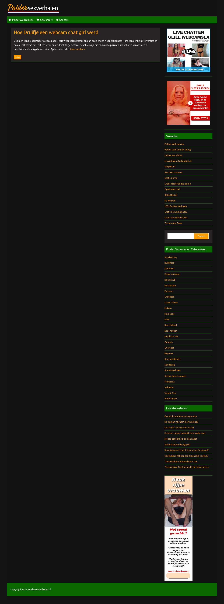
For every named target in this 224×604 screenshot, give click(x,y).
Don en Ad (169, 280)
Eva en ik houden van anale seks (180, 416)
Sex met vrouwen (173, 172)
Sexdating (169, 364)
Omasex (168, 342)
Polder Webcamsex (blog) (177, 149)
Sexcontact (46, 20)
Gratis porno (170, 178)
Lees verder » (77, 49)
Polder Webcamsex (22, 20)
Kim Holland (170, 325)
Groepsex (169, 296)
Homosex (169, 314)
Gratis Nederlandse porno (177, 183)
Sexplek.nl (169, 166)
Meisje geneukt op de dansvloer (180, 438)
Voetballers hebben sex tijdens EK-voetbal (186, 456)
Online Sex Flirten (173, 155)
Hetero (168, 308)
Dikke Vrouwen (172, 274)
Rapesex (168, 353)
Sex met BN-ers (172, 359)
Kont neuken (170, 331)
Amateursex (170, 257)
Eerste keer (170, 285)
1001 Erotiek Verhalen (175, 206)
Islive (17, 57)
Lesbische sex (171, 336)
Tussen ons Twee (173, 223)
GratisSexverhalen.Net (175, 217)
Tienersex (169, 381)
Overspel (169, 347)
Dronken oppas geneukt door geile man (184, 433)
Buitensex (169, 263)
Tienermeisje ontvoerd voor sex (180, 461)
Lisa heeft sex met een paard (179, 427)
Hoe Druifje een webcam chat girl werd (56, 32)
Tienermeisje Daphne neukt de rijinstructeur (186, 467)
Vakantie (169, 387)
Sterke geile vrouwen (175, 376)
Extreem (168, 291)
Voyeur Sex (170, 393)
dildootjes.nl (170, 195)
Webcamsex (170, 398)
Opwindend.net (172, 189)
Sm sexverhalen (172, 370)
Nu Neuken (170, 200)
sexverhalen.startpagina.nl (177, 161)
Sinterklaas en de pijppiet (177, 444)
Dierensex (169, 268)
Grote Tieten (171, 302)
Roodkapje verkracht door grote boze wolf (186, 450)
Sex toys (64, 20)
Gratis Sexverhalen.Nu (175, 212)
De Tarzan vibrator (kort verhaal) (181, 422)
